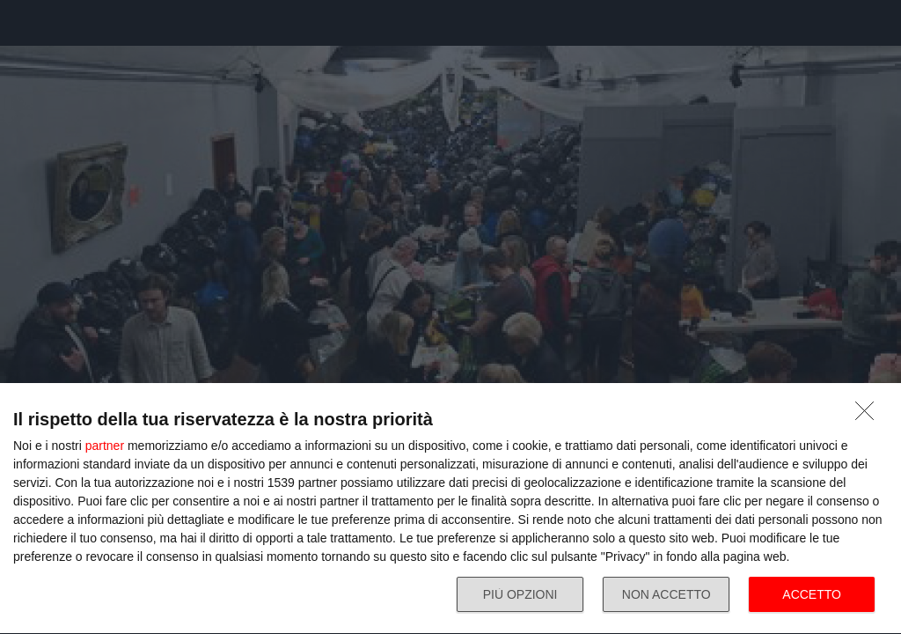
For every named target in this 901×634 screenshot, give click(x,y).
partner (104, 445)
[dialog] (450, 509)
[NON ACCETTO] (869, 416)
